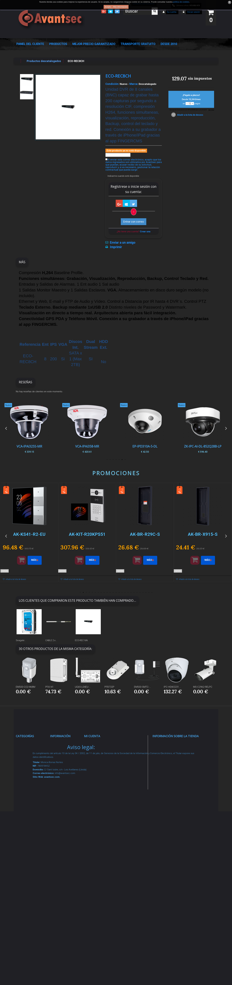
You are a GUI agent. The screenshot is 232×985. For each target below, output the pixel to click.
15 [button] (121, 592)
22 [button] (142, 592)
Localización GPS (30, 776)
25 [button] (151, 592)
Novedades (60, 754)
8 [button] (101, 592)
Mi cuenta (92, 736)
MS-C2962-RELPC (202, 686)
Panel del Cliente (30, 44)
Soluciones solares (31, 821)
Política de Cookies (65, 848)
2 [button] (121, 459)
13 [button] (116, 592)
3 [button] (118, 459)
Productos (58, 44)
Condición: (112, 83)
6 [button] (110, 459)
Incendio (24, 855)
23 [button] (145, 592)
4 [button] (116, 459)
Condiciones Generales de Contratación (61, 814)
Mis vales (93, 783)
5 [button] (113, 459)
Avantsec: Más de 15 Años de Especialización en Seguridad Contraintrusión (66, 903)
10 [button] (107, 592)
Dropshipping (61, 825)
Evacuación (26, 901)
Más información (120, 7)
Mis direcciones (97, 765)
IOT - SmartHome (30, 848)
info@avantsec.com (171, 764)
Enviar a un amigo (122, 242)
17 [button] (127, 592)
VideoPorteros (28, 795)
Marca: (133, 83)
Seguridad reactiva (30, 802)
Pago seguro (61, 780)
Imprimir (116, 247)
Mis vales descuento (100, 757)
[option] (203, 428)
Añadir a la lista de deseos (190, 115)
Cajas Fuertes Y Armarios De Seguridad (29, 889)
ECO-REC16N (81, 640)
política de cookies (181, 2)
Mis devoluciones (98, 750)
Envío (56, 802)
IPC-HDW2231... (172, 686)
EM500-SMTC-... (142, 686)
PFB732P (109, 686)
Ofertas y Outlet (29, 862)
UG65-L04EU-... (83, 686)
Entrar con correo (133, 221)
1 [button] (124, 459)
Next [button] (226, 428)
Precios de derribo (64, 795)
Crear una (145, 231)
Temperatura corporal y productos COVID (30, 874)
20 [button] (136, 592)
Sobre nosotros (63, 788)
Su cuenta (171, 12)
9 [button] (104, 592)
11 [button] (110, 592)
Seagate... (21, 640)
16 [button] (124, 592)
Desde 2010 (169, 44)
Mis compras (95, 743)
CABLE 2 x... (51, 640)
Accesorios (26, 840)
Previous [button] (5, 428)
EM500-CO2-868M (25, 686)
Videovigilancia (28, 750)
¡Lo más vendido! (63, 761)
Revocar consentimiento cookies (63, 871)
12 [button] (113, 592)
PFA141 (49, 686)
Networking (26, 769)
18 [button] (130, 592)
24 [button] (148, 592)
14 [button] (118, 592)
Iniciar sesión (193, 12)
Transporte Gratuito (138, 44)
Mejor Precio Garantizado (93, 44)
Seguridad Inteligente (32, 743)
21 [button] (139, 592)
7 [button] (107, 459)
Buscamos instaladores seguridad (61, 837)
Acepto (108, 7)
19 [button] (133, 592)
